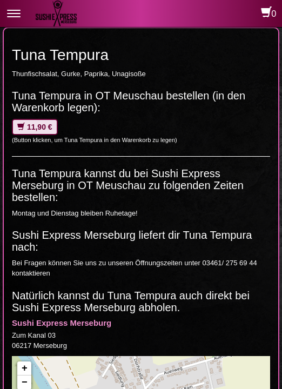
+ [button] (25, 368)
